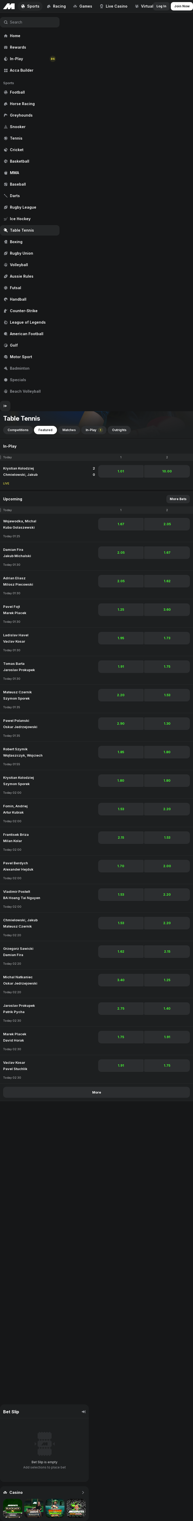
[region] (30, 207)
